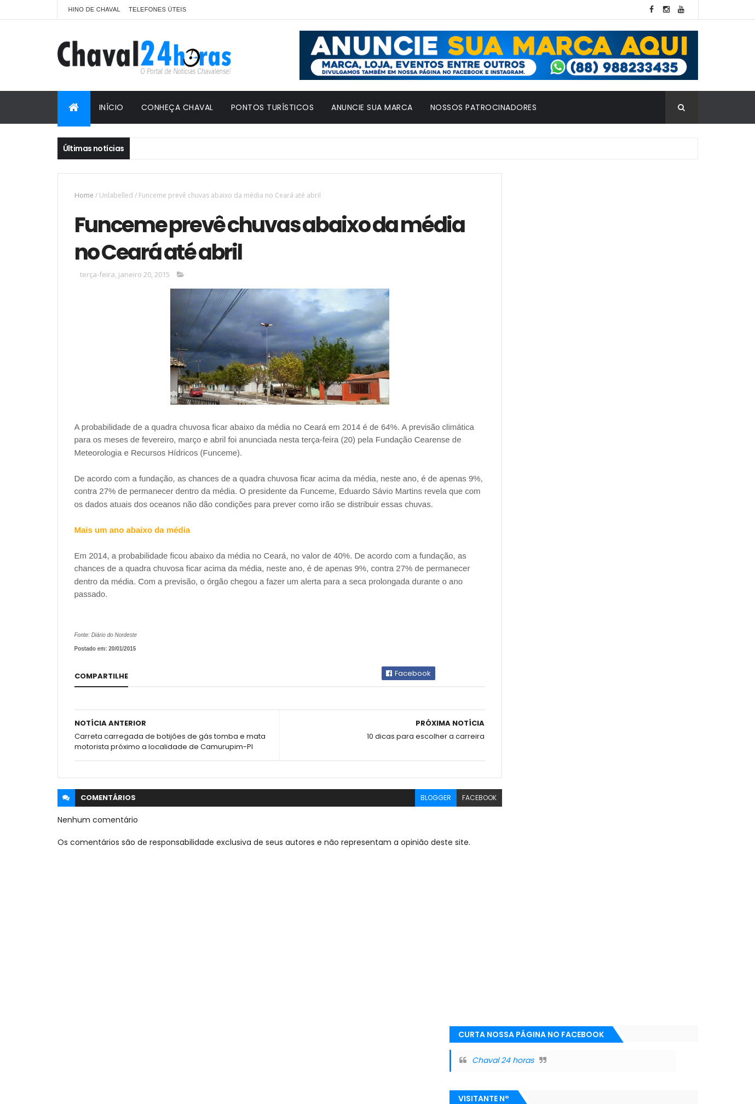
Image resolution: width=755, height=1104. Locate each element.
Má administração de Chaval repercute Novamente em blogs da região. (623, 324)
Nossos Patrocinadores (483, 107)
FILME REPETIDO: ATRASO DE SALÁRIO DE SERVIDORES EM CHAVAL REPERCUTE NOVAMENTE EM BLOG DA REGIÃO (620, 387)
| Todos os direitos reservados (351, 1089)
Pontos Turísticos (272, 107)
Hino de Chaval (94, 9)
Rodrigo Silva (120, 1089)
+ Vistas (648, 300)
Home (84, 195)
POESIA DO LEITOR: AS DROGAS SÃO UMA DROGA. (622, 509)
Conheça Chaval (177, 107)
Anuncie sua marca (372, 107)
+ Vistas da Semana (548, 300)
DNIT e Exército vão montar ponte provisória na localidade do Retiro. (613, 451)
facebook (455, 824)
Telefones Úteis (157, 9)
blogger (411, 824)
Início (111, 107)
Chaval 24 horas (553, 208)
